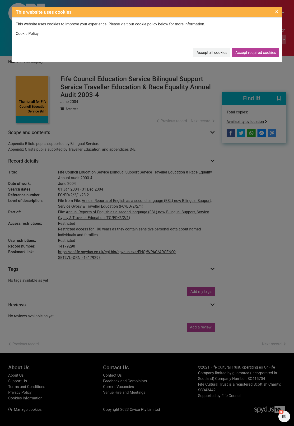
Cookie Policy (27, 33)
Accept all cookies (211, 52)
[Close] (276, 11)
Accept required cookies (255, 52)
